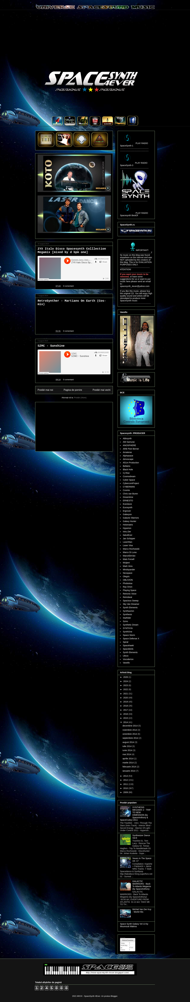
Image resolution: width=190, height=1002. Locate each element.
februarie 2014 (130, 766)
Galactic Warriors (131, 518)
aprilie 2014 (128, 758)
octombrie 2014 (130, 734)
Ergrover (127, 511)
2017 (126, 710)
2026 (126, 677)
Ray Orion (127, 587)
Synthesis (127, 614)
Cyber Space (129, 480)
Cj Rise (126, 473)
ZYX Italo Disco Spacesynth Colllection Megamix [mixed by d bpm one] (72, 250)
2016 (126, 714)
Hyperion (127, 528)
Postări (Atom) (80, 397)
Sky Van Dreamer (131, 604)
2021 (126, 693)
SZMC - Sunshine (51, 346)
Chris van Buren (130, 493)
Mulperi (126, 562)
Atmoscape (128, 459)
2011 (126, 784)
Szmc (125, 621)
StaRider (127, 618)
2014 (126, 722)
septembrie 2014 (131, 738)
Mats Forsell (128, 559)
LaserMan (127, 542)
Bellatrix (126, 466)
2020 (126, 697)
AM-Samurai (129, 442)
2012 (126, 780)
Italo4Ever (127, 535)
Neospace (127, 573)
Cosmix (126, 490)
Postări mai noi (45, 390)
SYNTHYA (128, 628)
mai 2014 (127, 754)
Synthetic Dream (130, 625)
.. (58, 125)
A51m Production (131, 462)
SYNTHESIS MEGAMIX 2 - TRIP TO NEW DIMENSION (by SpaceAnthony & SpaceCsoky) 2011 (135, 813)
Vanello (126, 663)
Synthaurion (128, 611)
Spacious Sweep (130, 600)
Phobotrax (127, 583)
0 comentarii (68, 286)
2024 (126, 681)
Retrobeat (127, 597)
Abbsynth (127, 438)
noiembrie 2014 (130, 730)
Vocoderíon (128, 659)
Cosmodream (129, 476)
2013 (126, 776)
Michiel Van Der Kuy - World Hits (141, 910)
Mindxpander (129, 569)
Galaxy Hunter (129, 521)
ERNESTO (128, 500)
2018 (126, 706)
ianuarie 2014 (129, 771)
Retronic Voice (129, 593)
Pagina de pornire (73, 390)
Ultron (125, 656)
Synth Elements (130, 607)
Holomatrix (128, 525)
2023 (126, 685)
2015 (126, 718)
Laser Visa (128, 545)
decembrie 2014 (130, 725)
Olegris (126, 576)
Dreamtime (128, 497)
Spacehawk (128, 645)
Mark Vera (127, 566)
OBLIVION (128, 580)
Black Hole (128, 469)
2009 (126, 792)
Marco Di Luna (130, 552)
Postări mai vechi (101, 390)
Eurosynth (127, 507)
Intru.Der (127, 531)
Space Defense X (131, 638)
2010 (126, 788)
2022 (126, 689)
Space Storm (129, 635)
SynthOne (127, 631)
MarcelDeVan (129, 556)
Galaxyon (127, 514)
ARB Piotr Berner (131, 449)
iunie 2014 (128, 750)
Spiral (125, 642)
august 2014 (129, 742)
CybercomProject (131, 483)
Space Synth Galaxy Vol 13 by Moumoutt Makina (134, 925)
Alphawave (128, 455)
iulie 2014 (127, 746)
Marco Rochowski (131, 549)
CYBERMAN (129, 487)
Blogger (114, 996)
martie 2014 (128, 762)
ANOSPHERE (129, 445)
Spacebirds (128, 649)
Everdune (127, 504)
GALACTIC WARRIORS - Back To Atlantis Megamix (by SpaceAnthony (141, 885)
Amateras (127, 452)
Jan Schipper (129, 538)
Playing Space (129, 590)
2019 (126, 701)
